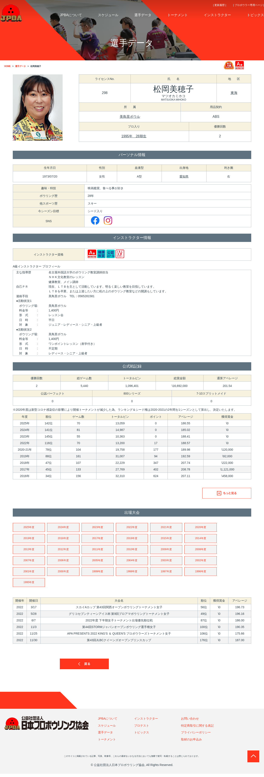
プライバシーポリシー (196, 735)
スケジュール (107, 728)
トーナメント (107, 742)
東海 (234, 93)
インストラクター (146, 721)
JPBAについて (107, 721)
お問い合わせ (190, 721)
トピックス (141, 735)
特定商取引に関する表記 (197, 728)
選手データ (105, 735)
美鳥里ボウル (130, 116)
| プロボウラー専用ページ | (248, 5)
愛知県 (183, 176)
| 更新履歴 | (219, 5)
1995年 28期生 (133, 136)
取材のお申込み (191, 742)
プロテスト (141, 728)
